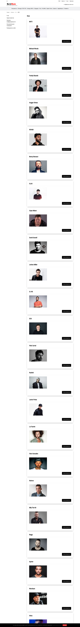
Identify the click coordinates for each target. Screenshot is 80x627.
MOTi (30, 22)
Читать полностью (66, 41)
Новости (63, 1)
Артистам (71, 1)
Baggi (31, 535)
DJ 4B (31, 292)
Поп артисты (14, 8)
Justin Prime (33, 400)
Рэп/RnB (44, 8)
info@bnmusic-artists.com (68, 4)
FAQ (59, 1)
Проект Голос (49, 8)
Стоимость (66, 8)
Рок (40, 8)
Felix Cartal (32, 346)
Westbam (32, 589)
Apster (31, 562)
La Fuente (32, 427)
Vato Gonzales (33, 454)
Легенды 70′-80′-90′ (22, 8)
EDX (30, 319)
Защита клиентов (10, 18)
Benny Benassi (33, 157)
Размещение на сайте (11, 28)
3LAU (30, 184)
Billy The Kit (32, 508)
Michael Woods (33, 49)
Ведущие (36, 8)
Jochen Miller (33, 265)
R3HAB (31, 130)
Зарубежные (60, 8)
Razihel (31, 373)
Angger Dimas (33, 103)
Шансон (54, 8)
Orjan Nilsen (33, 211)
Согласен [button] (64, 625)
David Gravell (33, 238)
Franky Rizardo (33, 76)
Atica (30, 616)
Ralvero (31, 481)
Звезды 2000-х (30, 8)
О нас (67, 1)
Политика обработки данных (57, 625)
